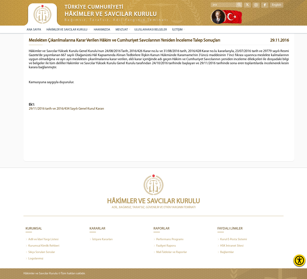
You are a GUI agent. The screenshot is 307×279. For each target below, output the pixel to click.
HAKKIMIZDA (102, 29)
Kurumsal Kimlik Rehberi (42, 246)
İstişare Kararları (101, 239)
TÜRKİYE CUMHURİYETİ (94, 7)
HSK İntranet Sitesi (230, 246)
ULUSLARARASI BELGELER (150, 29)
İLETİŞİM (177, 29)
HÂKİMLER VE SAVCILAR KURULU (66, 29)
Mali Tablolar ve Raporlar (170, 252)
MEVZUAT (122, 29)
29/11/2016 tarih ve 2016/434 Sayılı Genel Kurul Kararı (66, 108)
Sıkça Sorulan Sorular (40, 252)
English (276, 5)
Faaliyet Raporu (165, 246)
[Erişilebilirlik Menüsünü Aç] (299, 260)
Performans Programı (168, 239)
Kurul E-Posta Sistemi (232, 239)
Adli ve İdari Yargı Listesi (42, 239)
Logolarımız (34, 259)
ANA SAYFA (34, 29)
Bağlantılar (225, 252)
